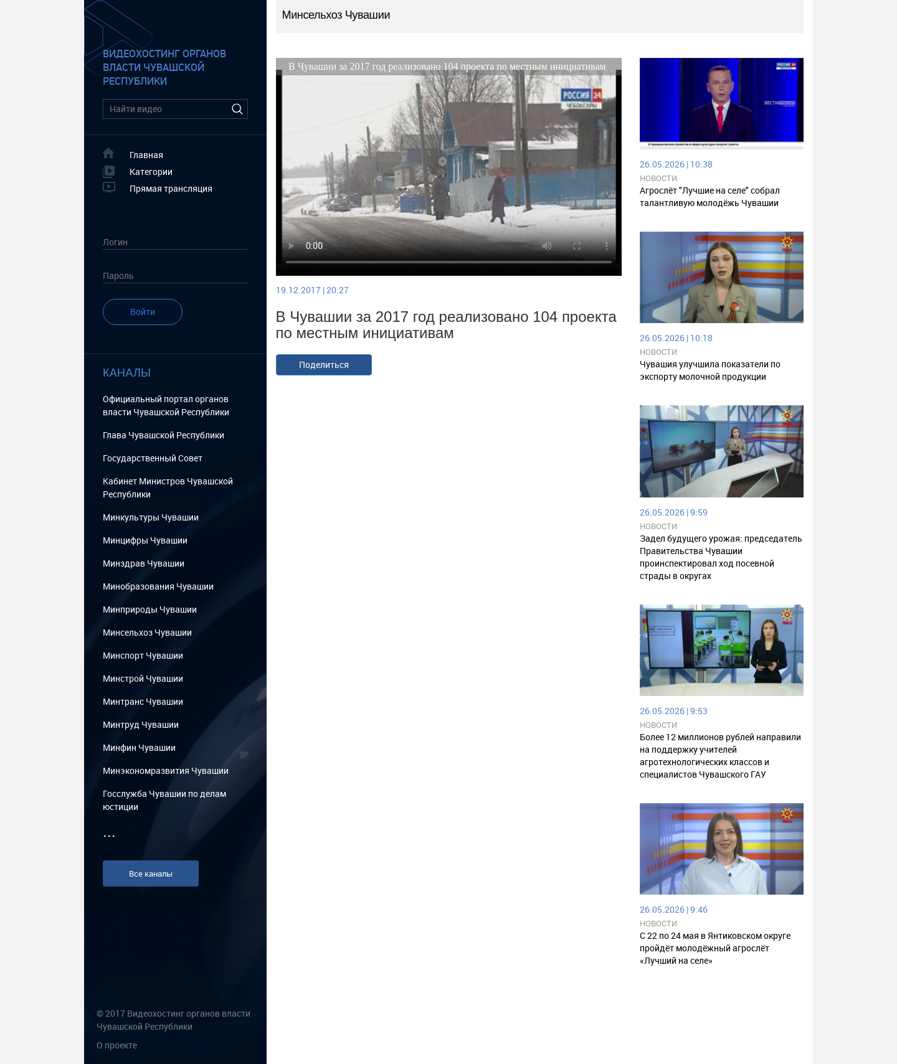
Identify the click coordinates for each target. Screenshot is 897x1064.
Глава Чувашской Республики (163, 435)
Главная (146, 155)
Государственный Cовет (152, 458)
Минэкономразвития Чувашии (166, 770)
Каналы (127, 373)
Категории (151, 171)
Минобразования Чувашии (158, 586)
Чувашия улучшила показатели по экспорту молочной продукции (710, 370)
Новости (658, 178)
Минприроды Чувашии (150, 609)
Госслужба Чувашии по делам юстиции (164, 800)
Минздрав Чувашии (143, 563)
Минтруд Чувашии (141, 724)
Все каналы (151, 873)
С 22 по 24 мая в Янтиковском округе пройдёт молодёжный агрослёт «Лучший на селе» (715, 948)
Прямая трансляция (171, 188)
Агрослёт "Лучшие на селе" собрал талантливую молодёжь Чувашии (710, 196)
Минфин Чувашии (139, 747)
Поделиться (324, 364)
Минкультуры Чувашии (151, 517)
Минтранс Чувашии (143, 701)
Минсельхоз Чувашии (147, 632)
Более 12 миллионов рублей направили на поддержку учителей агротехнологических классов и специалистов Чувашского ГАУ (720, 755)
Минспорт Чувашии (143, 655)
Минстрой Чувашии (143, 678)
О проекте (117, 1045)
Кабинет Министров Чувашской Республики (168, 487)
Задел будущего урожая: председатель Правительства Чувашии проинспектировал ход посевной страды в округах (721, 556)
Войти (142, 312)
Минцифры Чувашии (145, 540)
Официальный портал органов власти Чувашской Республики (166, 405)
